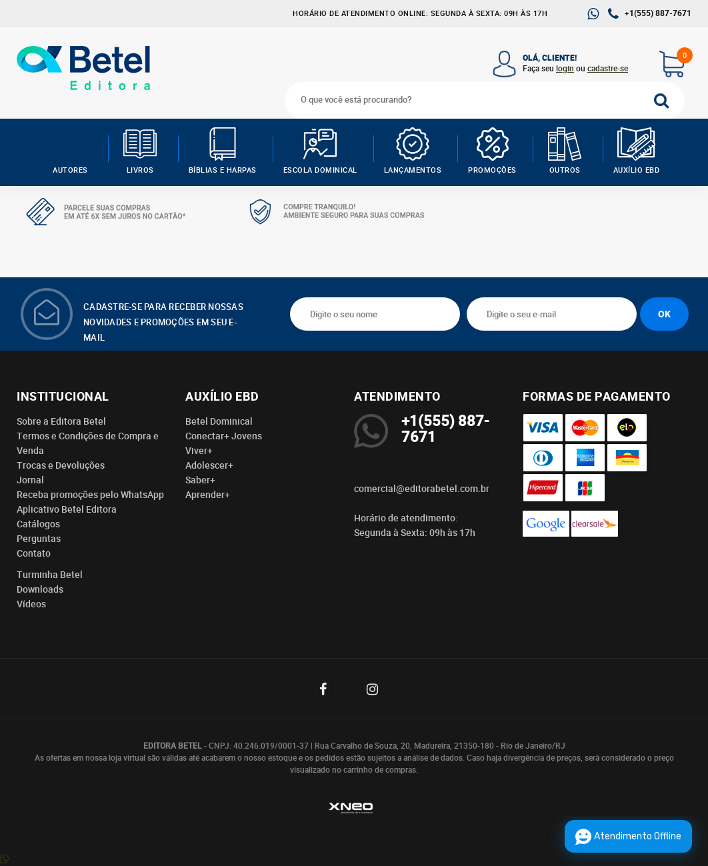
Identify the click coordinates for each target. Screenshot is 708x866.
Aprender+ (207, 494)
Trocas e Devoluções (61, 465)
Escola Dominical (320, 151)
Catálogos (38, 524)
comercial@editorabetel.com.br (421, 488)
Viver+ (199, 450)
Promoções (492, 151)
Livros (140, 151)
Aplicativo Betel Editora (67, 509)
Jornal (30, 480)
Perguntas (39, 538)
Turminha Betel (50, 574)
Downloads (40, 589)
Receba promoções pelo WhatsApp (90, 494)
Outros (565, 151)
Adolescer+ (209, 465)
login (565, 69)
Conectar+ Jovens (223, 436)
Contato (34, 553)
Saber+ (200, 480)
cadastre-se (607, 69)
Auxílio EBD (636, 151)
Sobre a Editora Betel (61, 421)
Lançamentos (413, 151)
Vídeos (31, 604)
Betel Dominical (219, 421)
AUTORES (70, 151)
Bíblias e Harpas (223, 151)
